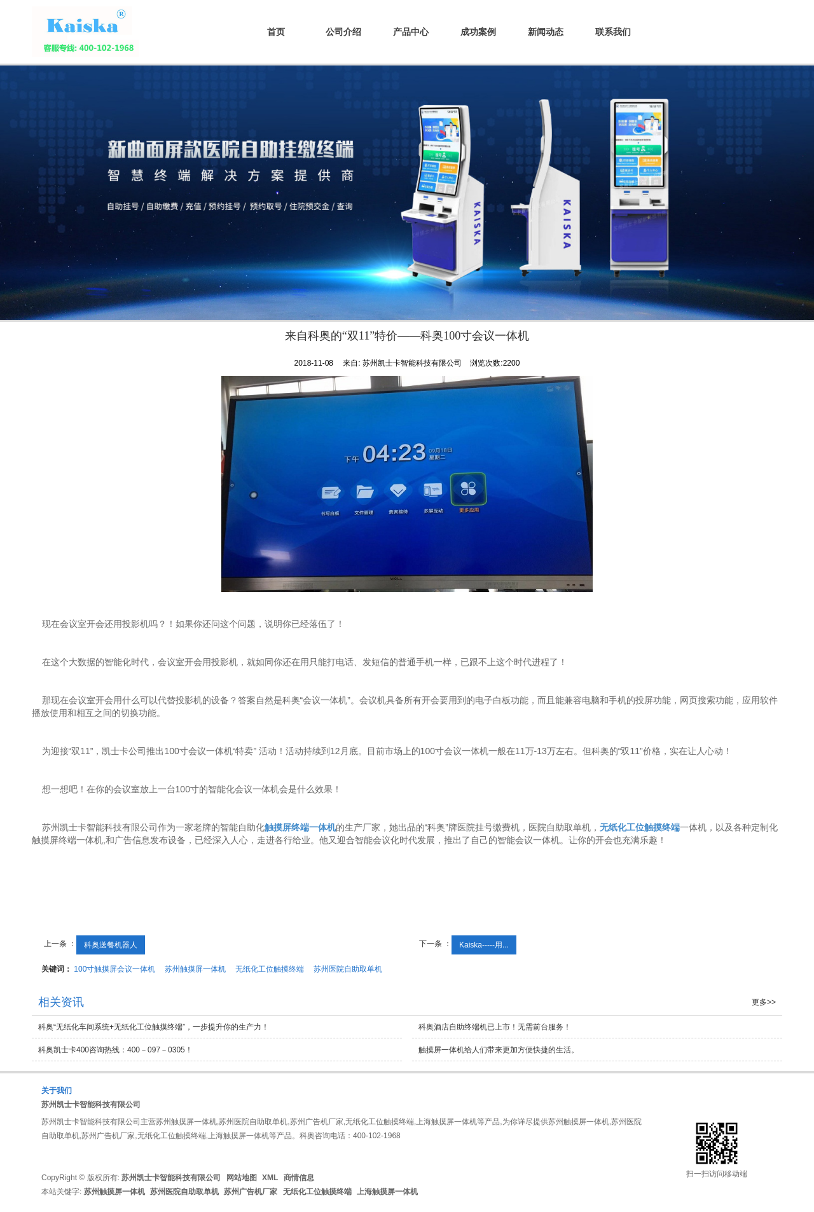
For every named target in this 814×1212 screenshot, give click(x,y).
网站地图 (241, 1177)
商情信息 (299, 1177)
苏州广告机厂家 (250, 1191)
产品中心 (411, 32)
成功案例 (478, 32)
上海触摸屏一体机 (387, 1191)
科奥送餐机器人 (110, 944)
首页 (276, 32)
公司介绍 (343, 32)
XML (270, 1177)
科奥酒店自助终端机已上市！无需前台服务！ (494, 1027)
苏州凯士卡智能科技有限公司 (91, 1104)
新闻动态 (545, 32)
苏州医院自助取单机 (348, 969)
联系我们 (613, 32)
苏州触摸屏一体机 (195, 969)
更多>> (764, 1002)
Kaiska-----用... (484, 944)
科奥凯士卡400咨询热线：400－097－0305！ (115, 1049)
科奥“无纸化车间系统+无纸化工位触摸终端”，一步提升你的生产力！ (153, 1027)
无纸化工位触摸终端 (269, 969)
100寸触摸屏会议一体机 (114, 969)
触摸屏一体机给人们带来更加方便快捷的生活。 (498, 1049)
